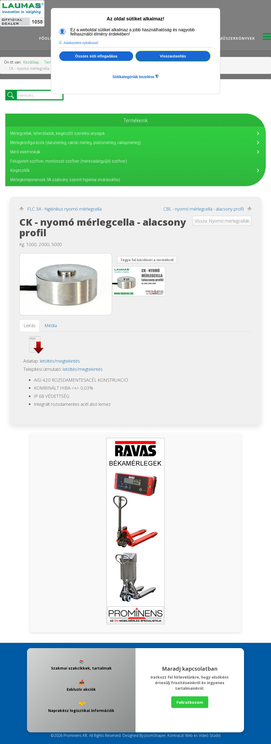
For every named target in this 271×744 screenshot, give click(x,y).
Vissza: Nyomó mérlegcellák (222, 221)
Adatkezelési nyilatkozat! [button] (81, 43)
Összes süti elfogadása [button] (96, 56)
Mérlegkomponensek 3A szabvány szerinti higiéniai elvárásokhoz (65, 179)
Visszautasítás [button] (173, 56)
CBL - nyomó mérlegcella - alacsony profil (203, 209)
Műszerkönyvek (237, 38)
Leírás (29, 325)
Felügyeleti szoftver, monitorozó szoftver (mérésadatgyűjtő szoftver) (68, 161)
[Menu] (267, 38)
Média (50, 325)
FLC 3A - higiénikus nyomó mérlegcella (64, 209)
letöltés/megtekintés (60, 361)
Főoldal (48, 38)
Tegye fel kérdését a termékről (147, 260)
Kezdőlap (31, 62)
